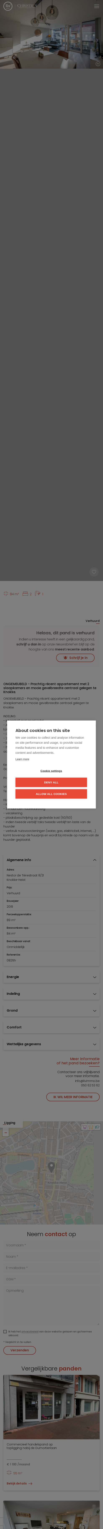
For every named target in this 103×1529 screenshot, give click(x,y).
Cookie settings (51, 770)
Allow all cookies (51, 794)
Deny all (51, 782)
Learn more (22, 759)
